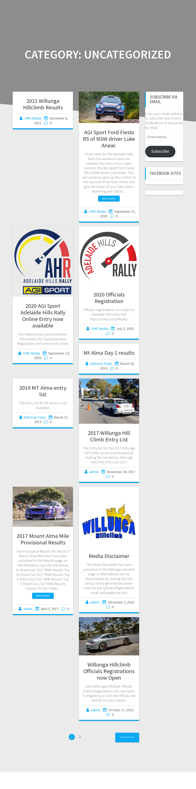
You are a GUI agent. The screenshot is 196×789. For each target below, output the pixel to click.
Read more (109, 198)
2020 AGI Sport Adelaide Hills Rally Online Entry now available (42, 315)
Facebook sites (165, 173)
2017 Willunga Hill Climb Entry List (109, 436)
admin (94, 471)
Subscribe (160, 151)
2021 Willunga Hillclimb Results (43, 104)
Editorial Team (101, 363)
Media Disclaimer (109, 556)
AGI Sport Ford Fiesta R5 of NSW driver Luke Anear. (109, 139)
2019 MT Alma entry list (42, 391)
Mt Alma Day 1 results (108, 352)
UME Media (32, 118)
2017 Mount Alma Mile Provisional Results (43, 539)
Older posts (127, 737)
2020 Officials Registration (109, 298)
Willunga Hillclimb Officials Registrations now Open (109, 671)
